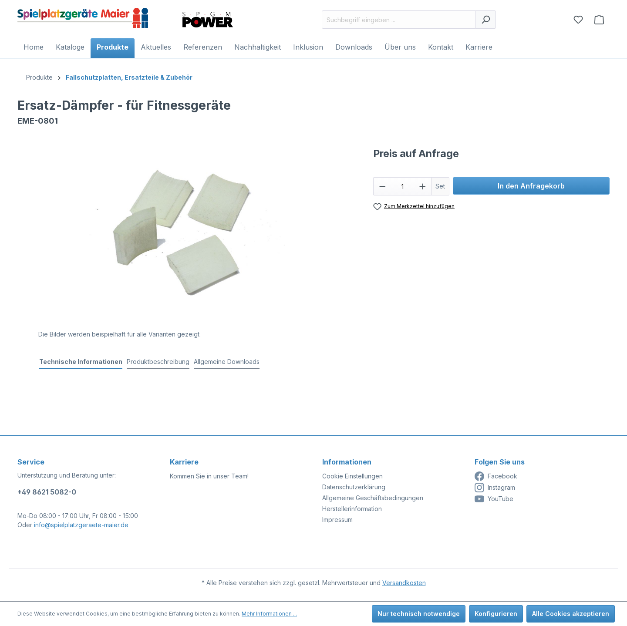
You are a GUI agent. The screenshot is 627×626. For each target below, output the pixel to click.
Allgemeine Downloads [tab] (227, 361)
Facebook (496, 476)
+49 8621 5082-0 (46, 492)
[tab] (80, 362)
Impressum (337, 519)
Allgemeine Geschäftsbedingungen (372, 497)
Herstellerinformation (352, 508)
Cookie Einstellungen (352, 476)
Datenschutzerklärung (353, 487)
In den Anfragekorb (531, 186)
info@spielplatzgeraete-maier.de (81, 524)
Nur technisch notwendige (419, 613)
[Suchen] (485, 19)
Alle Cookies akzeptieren (570, 613)
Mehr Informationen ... (269, 613)
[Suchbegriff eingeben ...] (398, 19)
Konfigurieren (496, 613)
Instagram (495, 487)
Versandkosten (404, 582)
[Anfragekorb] (599, 19)
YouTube (494, 499)
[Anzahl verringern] (382, 186)
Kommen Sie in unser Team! (209, 476)
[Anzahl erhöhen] (423, 186)
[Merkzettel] (578, 19)
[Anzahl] (402, 186)
